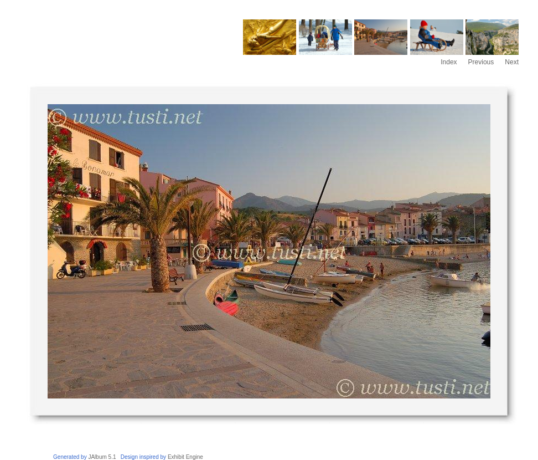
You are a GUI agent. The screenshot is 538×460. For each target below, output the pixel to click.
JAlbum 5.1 (102, 457)
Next (512, 62)
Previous (481, 62)
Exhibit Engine (185, 457)
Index (449, 62)
